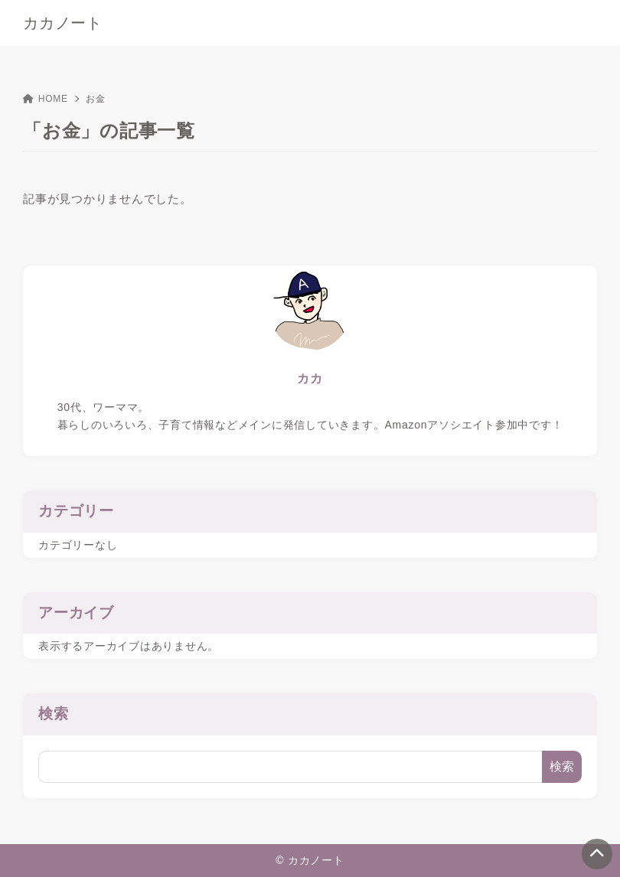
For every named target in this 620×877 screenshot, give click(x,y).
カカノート (63, 23)
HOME (45, 98)
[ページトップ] (597, 854)
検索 (53, 714)
